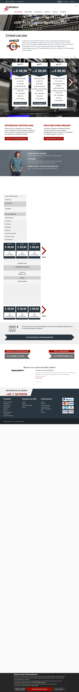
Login (59, 1)
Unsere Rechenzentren (45, 384)
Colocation (55, 12)
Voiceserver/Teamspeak (8, 394)
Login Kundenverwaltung (27, 384)
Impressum (43, 391)
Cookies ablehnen (59, 689)
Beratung (71, 1)
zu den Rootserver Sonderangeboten (39, 316)
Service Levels (9, 229)
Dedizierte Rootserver (7, 381)
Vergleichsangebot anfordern (53, 138)
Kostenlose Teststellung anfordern (16, 138)
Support (65, 1)
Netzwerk (7, 220)
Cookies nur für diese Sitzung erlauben (20, 689)
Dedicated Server (18, 12)
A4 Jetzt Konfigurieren (22, 246)
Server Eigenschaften (11, 196)
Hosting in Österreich (45, 386)
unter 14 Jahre (35, 685)
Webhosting (47, 12)
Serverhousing (6, 386)
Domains (5, 389)
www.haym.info (38, 357)
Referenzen (43, 382)
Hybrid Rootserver (7, 384)
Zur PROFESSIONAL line (63, 335)
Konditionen (8, 232)
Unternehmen (63, 12)
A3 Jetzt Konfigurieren (10, 246)
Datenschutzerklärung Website (39, 682)
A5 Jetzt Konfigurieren (34, 246)
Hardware (7, 213)
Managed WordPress (7, 391)
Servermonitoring (10, 226)
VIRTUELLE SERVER (28, 12)
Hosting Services (38, 12)
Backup (7, 223)
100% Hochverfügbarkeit (46, 388)
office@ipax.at (20, 1)
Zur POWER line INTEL (16, 335)
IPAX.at (12, 400)
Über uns (43, 381)
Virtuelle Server (6, 382)
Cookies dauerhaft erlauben (39, 689)
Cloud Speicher (6, 393)
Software (7, 217)
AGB (42, 389)
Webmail (24, 386)
